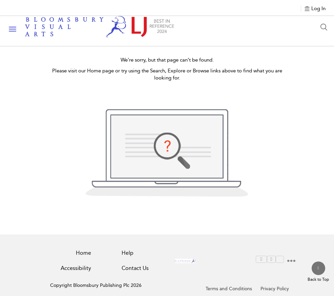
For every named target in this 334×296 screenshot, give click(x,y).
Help (127, 253)
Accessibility (76, 268)
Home (83, 253)
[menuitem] (261, 259)
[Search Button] (325, 27)
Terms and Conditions (229, 289)
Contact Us (135, 268)
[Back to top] (318, 271)
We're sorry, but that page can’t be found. (167, 60)
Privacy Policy (274, 289)
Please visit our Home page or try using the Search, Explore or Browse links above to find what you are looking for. (167, 74)
